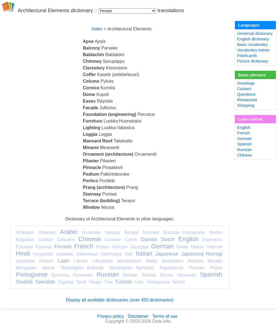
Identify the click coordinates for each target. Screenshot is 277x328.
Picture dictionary (252, 61)
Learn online (250, 119)
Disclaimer (138, 316)
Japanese (166, 254)
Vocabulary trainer (253, 50)
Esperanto (212, 239)
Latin (64, 261)
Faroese (43, 246)
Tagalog (65, 282)
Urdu (139, 282)
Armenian (91, 232)
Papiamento (171, 267)
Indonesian (87, 254)
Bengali (131, 232)
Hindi (23, 253)
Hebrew (214, 246)
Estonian (24, 246)
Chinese (89, 239)
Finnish (62, 246)
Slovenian (186, 275)
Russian (108, 274)
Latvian (81, 261)
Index (96, 29)
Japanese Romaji (201, 254)
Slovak (166, 275)
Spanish (211, 274)
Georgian (139, 246)
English (188, 239)
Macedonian (129, 261)
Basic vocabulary (252, 44)
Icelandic (64, 254)
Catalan (45, 239)
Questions (246, 94)
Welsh (179, 282)
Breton (215, 232)
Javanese (25, 261)
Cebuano (66, 239)
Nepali (48, 267)
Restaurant (247, 100)
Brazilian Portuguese (184, 232)
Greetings (246, 83)
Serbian (130, 275)
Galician (120, 246)
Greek (182, 246)
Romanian (83, 275)
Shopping (245, 105)
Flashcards (247, 55)
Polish (216, 267)
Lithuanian (102, 261)
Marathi (214, 261)
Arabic (68, 231)
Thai (108, 282)
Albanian (47, 232)
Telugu (94, 282)
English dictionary (253, 39)
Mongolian (26, 267)
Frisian (102, 246)
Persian (196, 267)
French (83, 246)
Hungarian (43, 254)
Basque (112, 232)
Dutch (168, 239)
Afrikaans (25, 232)
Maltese (195, 261)
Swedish (45, 282)
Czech (131, 239)
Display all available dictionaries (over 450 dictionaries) (120, 300)
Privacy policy (110, 316)
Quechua (60, 275)
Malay (152, 261)
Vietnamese (158, 282)
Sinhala (149, 275)
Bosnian (151, 232)
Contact (244, 89)
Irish (129, 254)
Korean (46, 261)
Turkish (123, 282)
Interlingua (111, 254)
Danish (149, 239)
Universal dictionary (255, 33)
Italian (144, 253)
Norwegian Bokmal (82, 267)
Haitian (197, 246)
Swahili (24, 282)
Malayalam (172, 261)
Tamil (81, 282)
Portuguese (32, 274)
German (162, 246)
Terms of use (165, 316)
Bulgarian (25, 239)
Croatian (112, 239)
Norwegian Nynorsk (131, 267)
